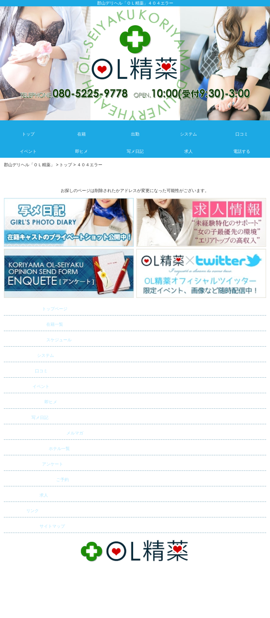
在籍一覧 (34, 323)
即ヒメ (31, 401)
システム (30, 354)
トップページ (36, 308)
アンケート (34, 463)
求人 (27, 494)
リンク (22, 510)
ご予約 (37, 478)
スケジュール (38, 339)
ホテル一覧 (38, 447)
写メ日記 (27, 416)
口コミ (26, 370)
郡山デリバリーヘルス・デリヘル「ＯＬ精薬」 (134, 583)
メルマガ (44, 432)
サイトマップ (35, 525)
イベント (27, 385)
